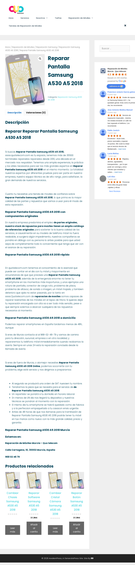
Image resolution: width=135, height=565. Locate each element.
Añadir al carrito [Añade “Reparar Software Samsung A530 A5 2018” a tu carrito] (34, 528)
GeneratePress (71, 558)
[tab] (14, 113)
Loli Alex (111, 177)
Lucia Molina (113, 153)
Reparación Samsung (46, 47)
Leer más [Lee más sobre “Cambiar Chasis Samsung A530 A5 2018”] (12, 530)
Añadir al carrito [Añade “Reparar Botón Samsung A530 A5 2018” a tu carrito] (76, 528)
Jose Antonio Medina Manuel (120, 110)
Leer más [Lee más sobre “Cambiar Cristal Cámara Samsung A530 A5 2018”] (55, 530)
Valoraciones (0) (36, 112)
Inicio (11, 18)
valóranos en (116, 86)
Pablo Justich (113, 130)
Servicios (25, 18)
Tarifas (58, 18)
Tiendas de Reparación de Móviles (25, 25)
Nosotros (43, 18)
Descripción (15, 112)
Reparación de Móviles (83, 18)
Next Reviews (114, 191)
